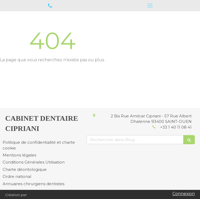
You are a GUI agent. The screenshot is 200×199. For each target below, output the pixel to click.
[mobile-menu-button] (150, 5)
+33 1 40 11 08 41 (176, 127)
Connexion (183, 193)
